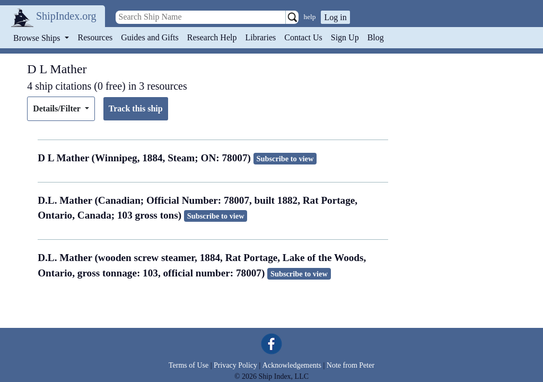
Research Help (212, 37)
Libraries (260, 37)
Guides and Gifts (149, 37)
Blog (375, 37)
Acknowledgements (291, 365)
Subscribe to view (284, 158)
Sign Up (345, 37)
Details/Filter (57, 108)
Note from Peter (350, 365)
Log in (335, 17)
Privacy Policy (235, 365)
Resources (95, 37)
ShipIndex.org (66, 16)
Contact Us (303, 37)
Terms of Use (188, 365)
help (310, 17)
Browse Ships (37, 37)
